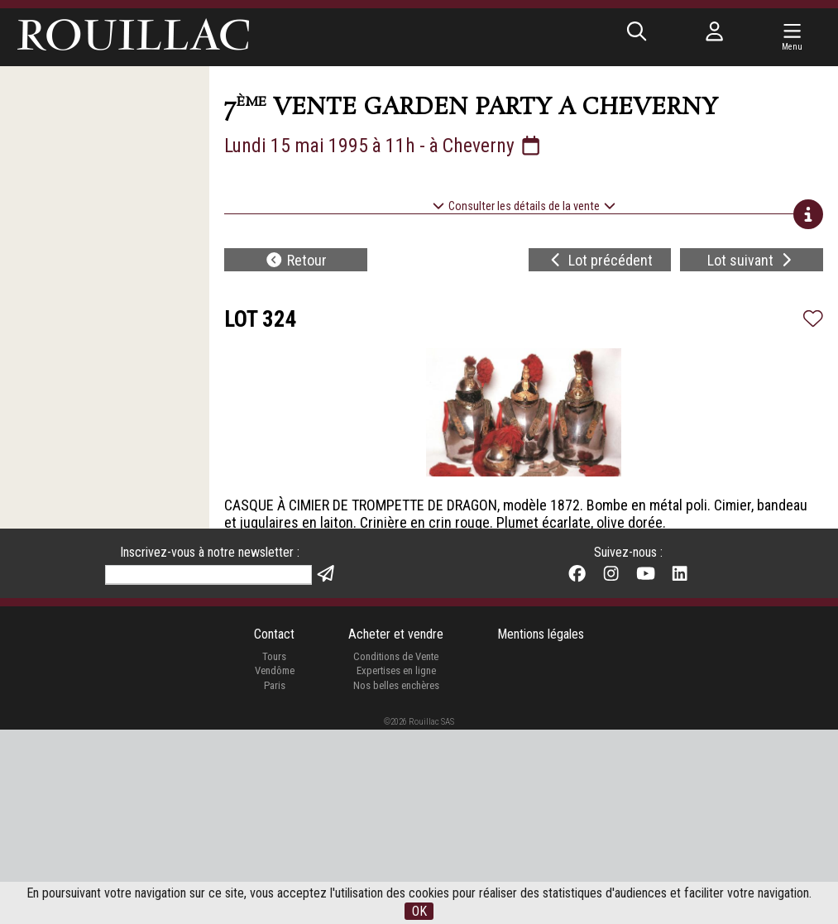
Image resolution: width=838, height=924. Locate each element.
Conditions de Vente (395, 851)
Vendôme (274, 865)
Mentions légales (540, 829)
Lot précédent (600, 260)
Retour (296, 260)
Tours (274, 851)
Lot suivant (751, 260)
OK (419, 911)
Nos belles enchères (396, 880)
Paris (274, 880)
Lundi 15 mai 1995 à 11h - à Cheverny (383, 145)
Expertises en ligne (396, 865)
